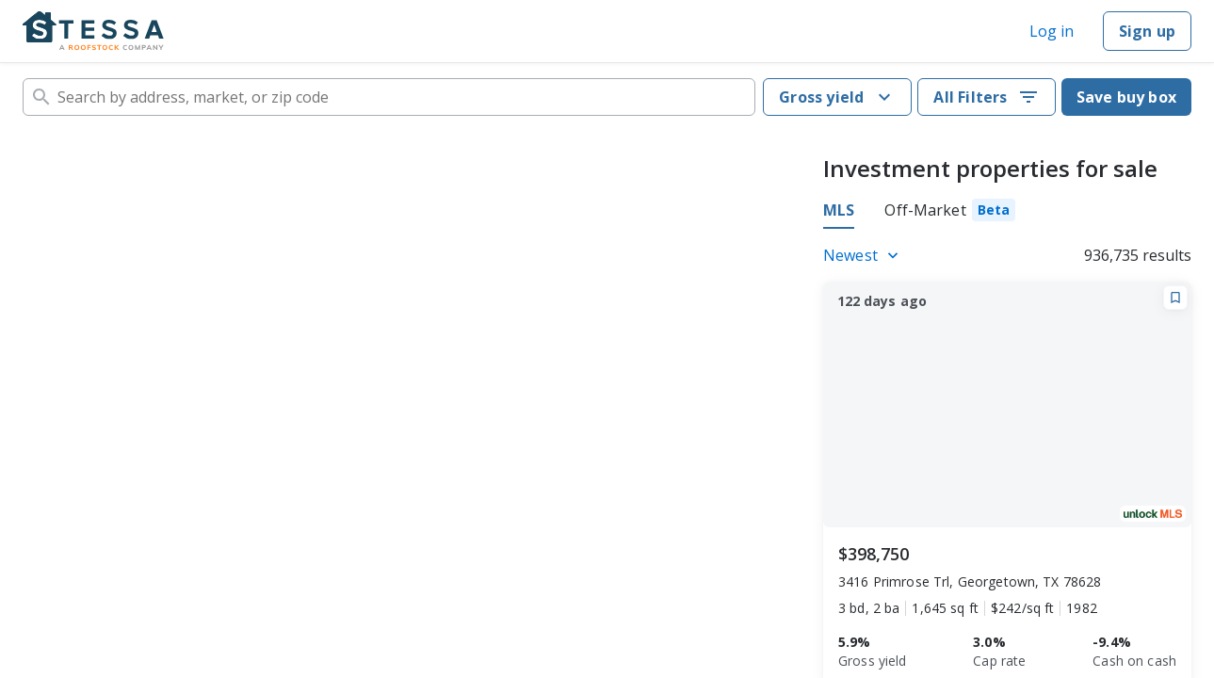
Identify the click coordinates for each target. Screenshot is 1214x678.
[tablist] (919, 213)
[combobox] (389, 97)
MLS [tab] (838, 210)
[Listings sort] (863, 255)
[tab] (949, 213)
